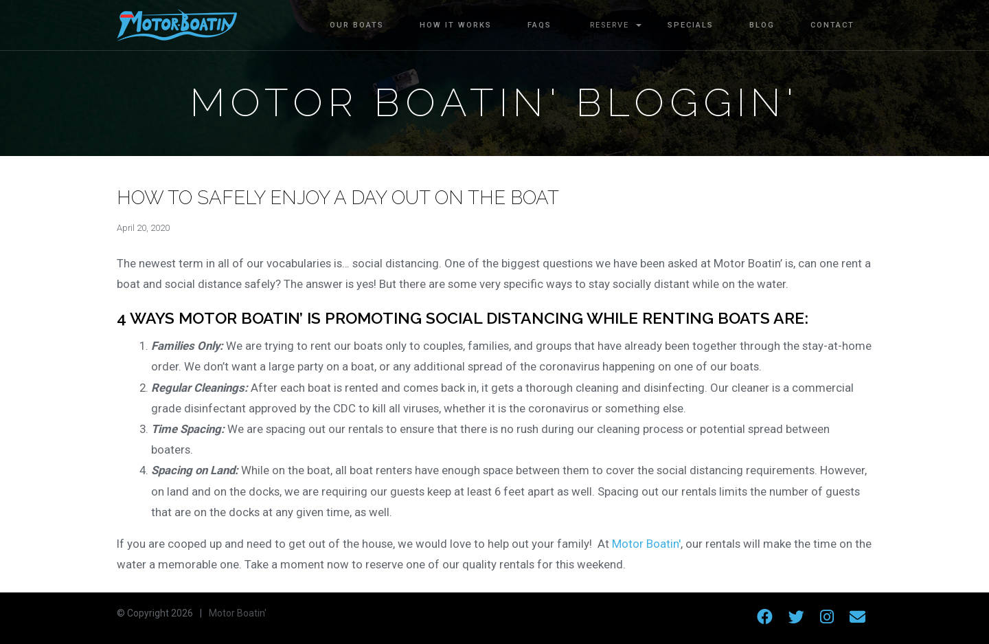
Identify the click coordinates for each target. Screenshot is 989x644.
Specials (691, 25)
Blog (762, 25)
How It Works (456, 25)
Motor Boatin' (645, 544)
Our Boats (357, 25)
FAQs (539, 25)
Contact (832, 25)
